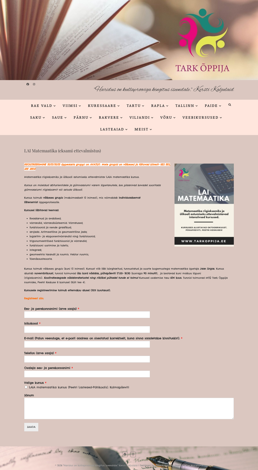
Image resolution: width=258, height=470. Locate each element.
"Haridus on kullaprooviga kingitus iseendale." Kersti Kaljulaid (164, 90)
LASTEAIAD (112, 129)
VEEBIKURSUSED (201, 117)
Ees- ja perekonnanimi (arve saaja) (51, 309)
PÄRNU (81, 117)
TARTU (134, 105)
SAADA (31, 427)
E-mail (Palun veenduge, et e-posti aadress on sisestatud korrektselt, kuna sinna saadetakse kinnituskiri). (103, 338)
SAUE (57, 117)
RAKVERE (109, 117)
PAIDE (211, 105)
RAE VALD (41, 105)
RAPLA (158, 105)
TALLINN (184, 105)
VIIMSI (70, 105)
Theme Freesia (164, 465)
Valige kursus (35, 383)
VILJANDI (140, 117)
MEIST (142, 129)
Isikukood (32, 323)
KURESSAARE (102, 105)
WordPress (197, 465)
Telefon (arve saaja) (40, 353)
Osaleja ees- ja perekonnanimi (48, 368)
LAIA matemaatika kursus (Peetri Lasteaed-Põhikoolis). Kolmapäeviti (79, 387)
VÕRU (166, 117)
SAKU (36, 117)
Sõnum (29, 395)
